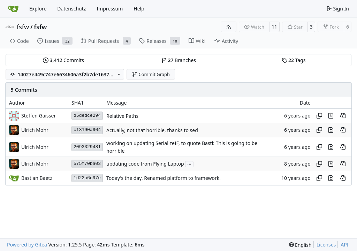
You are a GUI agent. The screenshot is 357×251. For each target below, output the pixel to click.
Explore (37, 8)
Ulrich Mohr (34, 130)
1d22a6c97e (87, 178)
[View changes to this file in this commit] (331, 116)
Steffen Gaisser (38, 115)
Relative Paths (122, 116)
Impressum (110, 8)
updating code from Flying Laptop (145, 164)
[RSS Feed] (229, 27)
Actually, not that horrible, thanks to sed (152, 130)
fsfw (23, 26)
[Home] (13, 8)
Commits (63, 60)
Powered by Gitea (27, 244)
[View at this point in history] (342, 116)
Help (139, 8)
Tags (294, 60)
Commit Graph (151, 74)
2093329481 (87, 147)
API (344, 244)
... (189, 163)
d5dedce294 (87, 115)
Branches (178, 60)
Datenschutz (71, 8)
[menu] (300, 245)
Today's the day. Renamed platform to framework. (163, 178)
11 (274, 26)
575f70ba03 (87, 163)
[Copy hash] (319, 116)
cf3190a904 (87, 129)
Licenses (326, 244)
